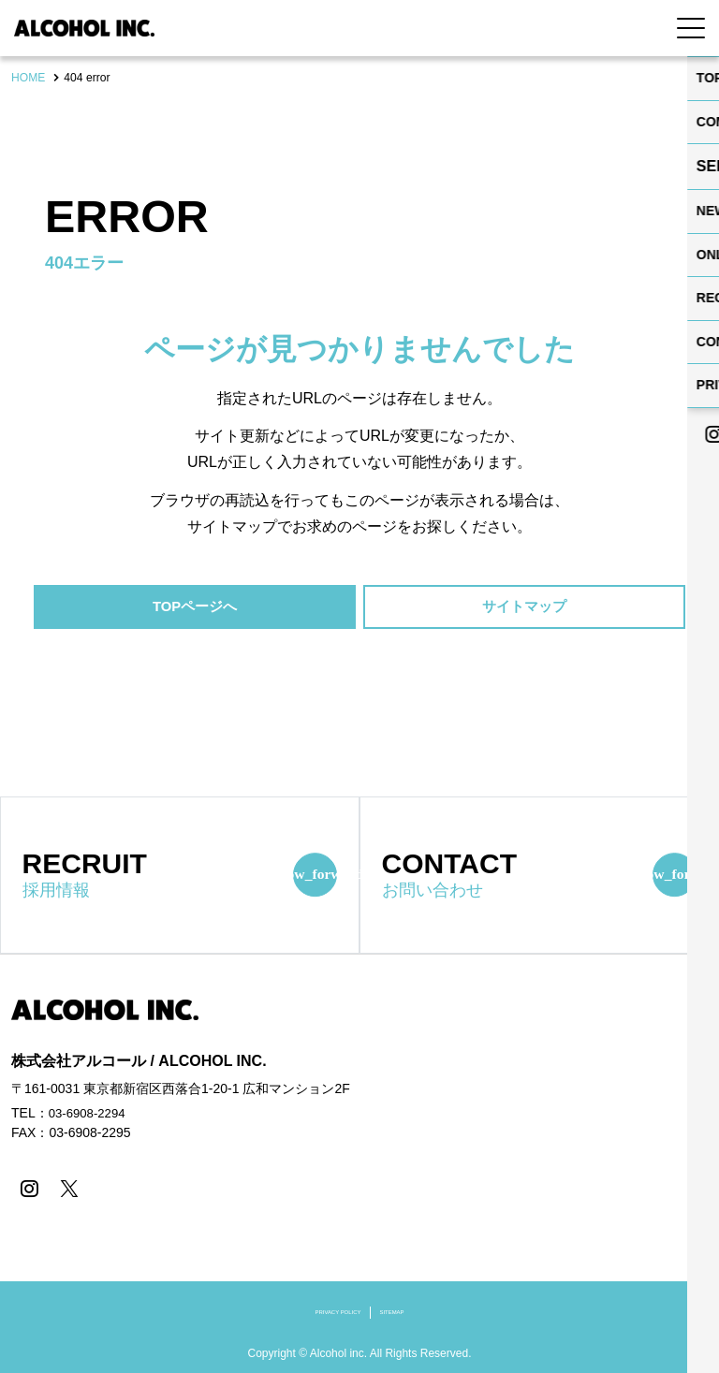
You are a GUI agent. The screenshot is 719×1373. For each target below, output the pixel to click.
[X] (65, 1190)
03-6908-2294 (89, 1115)
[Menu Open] (691, 28)
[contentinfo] (359, 1164)
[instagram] (27, 1190)
